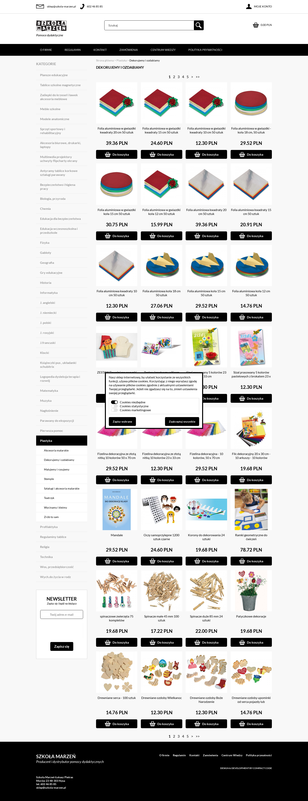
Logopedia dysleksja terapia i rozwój (60, 378)
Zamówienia (128, 49)
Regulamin (73, 49)
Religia (44, 547)
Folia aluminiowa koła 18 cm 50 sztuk (162, 293)
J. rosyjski (47, 332)
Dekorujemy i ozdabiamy (59, 459)
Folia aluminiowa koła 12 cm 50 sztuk (251, 293)
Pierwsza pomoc (51, 430)
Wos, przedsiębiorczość (57, 567)
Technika (46, 557)
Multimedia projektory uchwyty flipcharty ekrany (58, 159)
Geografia (47, 262)
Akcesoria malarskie (56, 450)
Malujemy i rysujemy (56, 469)
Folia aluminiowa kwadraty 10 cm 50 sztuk (117, 293)
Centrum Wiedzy (163, 49)
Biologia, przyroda (52, 198)
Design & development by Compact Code (246, 768)
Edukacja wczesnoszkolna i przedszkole (59, 230)
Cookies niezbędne (132, 402)
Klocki (44, 352)
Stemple (49, 478)
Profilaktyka (49, 527)
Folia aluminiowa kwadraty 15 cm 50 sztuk (251, 212)
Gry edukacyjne (51, 272)
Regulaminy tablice (53, 537)
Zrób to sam (51, 517)
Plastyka (46, 440)
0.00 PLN (266, 24)
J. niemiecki (48, 312)
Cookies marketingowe (135, 410)
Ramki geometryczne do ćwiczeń (251, 537)
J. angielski (47, 302)
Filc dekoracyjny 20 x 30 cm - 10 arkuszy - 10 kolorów (251, 455)
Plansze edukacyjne (54, 75)
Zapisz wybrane (122, 421)
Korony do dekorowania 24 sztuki (206, 537)
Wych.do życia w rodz (55, 577)
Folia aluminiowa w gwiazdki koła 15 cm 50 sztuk (117, 212)
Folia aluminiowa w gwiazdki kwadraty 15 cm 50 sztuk (161, 130)
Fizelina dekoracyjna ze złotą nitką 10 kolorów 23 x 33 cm (161, 455)
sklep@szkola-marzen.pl (61, 6)
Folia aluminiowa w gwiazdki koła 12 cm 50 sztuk (161, 212)
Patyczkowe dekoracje (251, 616)
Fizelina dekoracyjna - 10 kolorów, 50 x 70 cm (206, 455)
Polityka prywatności (205, 49)
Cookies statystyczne (134, 406)
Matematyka (49, 390)
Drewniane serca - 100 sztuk (117, 698)
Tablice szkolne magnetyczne (60, 85)
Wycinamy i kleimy (55, 507)
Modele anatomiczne (54, 119)
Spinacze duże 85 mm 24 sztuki (206, 618)
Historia (45, 282)
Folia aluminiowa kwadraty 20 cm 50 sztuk (206, 212)
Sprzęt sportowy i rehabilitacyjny (52, 131)
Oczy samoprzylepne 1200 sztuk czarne (161, 537)
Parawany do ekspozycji (57, 420)
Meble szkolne (50, 109)
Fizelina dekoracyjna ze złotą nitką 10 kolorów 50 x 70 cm (116, 455)
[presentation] (61, 630)
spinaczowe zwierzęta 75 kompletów (116, 618)
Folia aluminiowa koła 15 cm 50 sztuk (206, 293)
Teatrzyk (49, 498)
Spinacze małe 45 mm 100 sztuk (161, 618)
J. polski (45, 322)
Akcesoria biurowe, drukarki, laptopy (60, 145)
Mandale (117, 535)
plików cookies (138, 381)
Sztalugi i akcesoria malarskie (61, 488)
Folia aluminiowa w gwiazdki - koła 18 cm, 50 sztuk (251, 130)
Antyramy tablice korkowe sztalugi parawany (59, 172)
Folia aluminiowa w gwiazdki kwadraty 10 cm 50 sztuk (206, 130)
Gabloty (45, 252)
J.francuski (47, 342)
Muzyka (45, 400)
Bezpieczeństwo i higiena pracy (57, 186)
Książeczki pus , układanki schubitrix (58, 364)
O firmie (46, 49)
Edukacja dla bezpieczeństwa (60, 218)
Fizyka (44, 242)
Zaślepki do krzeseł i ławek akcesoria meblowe (59, 97)
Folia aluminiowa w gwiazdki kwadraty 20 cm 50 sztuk (117, 130)
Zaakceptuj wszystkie (182, 421)
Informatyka (49, 292)
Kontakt (100, 49)
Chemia (45, 208)
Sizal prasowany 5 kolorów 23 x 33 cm (206, 374)
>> (198, 77)
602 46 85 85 (95, 6)
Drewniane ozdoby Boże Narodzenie (206, 699)
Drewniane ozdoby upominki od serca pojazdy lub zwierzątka (251, 701)
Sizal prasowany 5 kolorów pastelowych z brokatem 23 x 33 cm (251, 376)
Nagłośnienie (49, 410)
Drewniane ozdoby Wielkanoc (161, 698)
